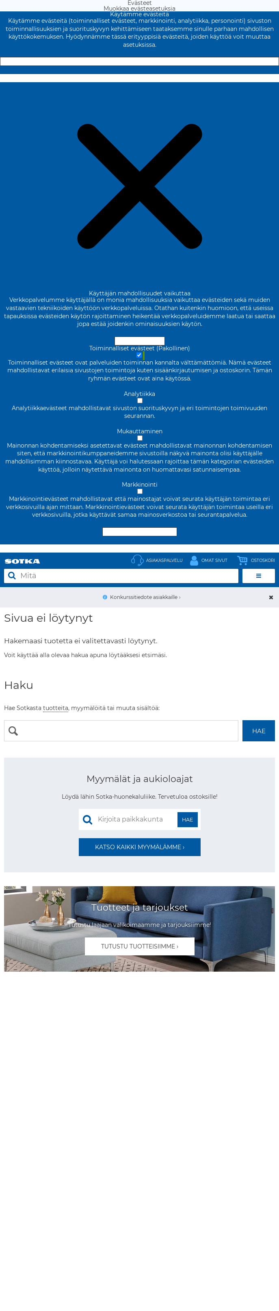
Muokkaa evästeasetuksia (139, 78)
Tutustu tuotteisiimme (138, 946)
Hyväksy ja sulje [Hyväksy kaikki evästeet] (139, 61)
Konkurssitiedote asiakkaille (143, 597)
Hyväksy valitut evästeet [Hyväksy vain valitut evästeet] (139, 531)
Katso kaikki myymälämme (138, 847)
